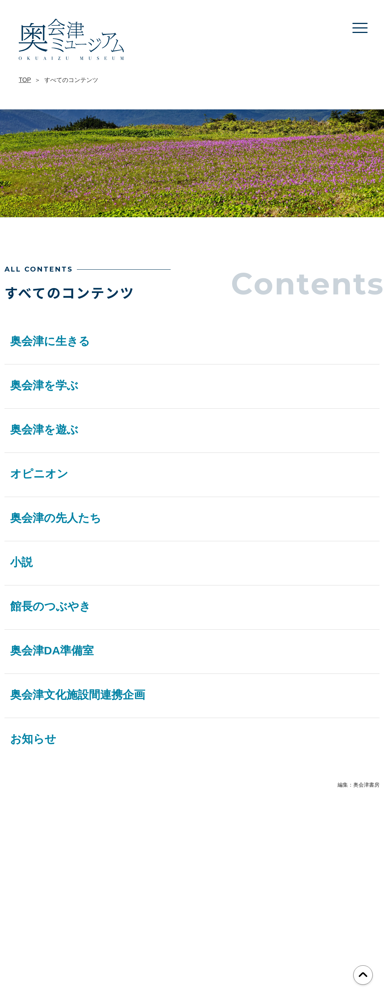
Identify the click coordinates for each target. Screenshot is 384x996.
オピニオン (39, 473)
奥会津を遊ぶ (44, 429)
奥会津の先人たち (55, 518)
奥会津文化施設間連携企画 (77, 694)
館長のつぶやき (50, 606)
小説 (21, 562)
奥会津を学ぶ (44, 385)
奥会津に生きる (50, 341)
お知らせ (33, 739)
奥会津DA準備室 (52, 650)
